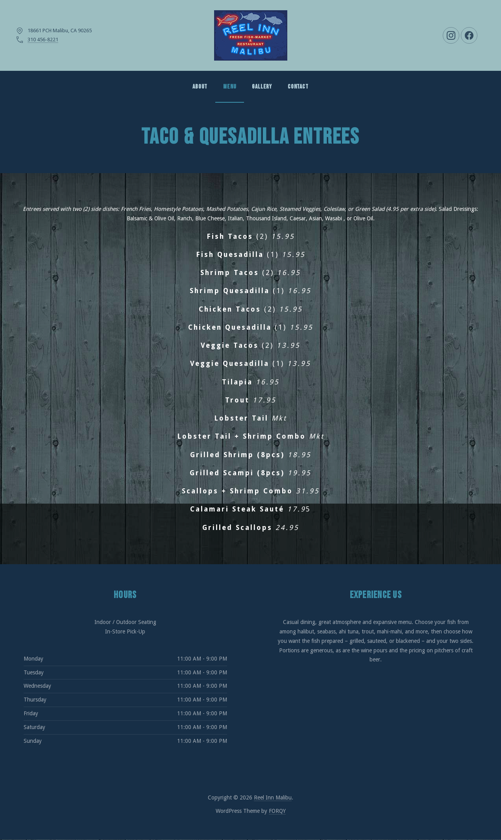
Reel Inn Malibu (273, 797)
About (199, 86)
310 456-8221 (43, 39)
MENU (229, 86)
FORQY (277, 811)
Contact (298, 86)
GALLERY (262, 86)
